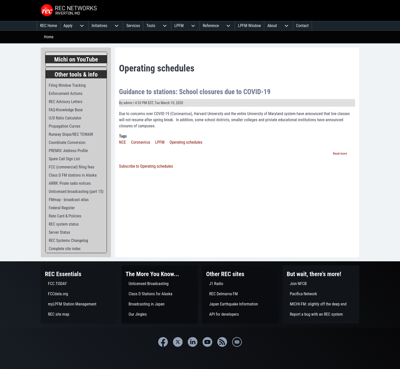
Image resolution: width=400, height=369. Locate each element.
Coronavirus (140, 142)
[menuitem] (48, 25)
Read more (340, 153)
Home (49, 36)
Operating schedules (185, 142)
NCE (122, 142)
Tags (123, 136)
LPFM (159, 142)
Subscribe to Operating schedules (146, 166)
